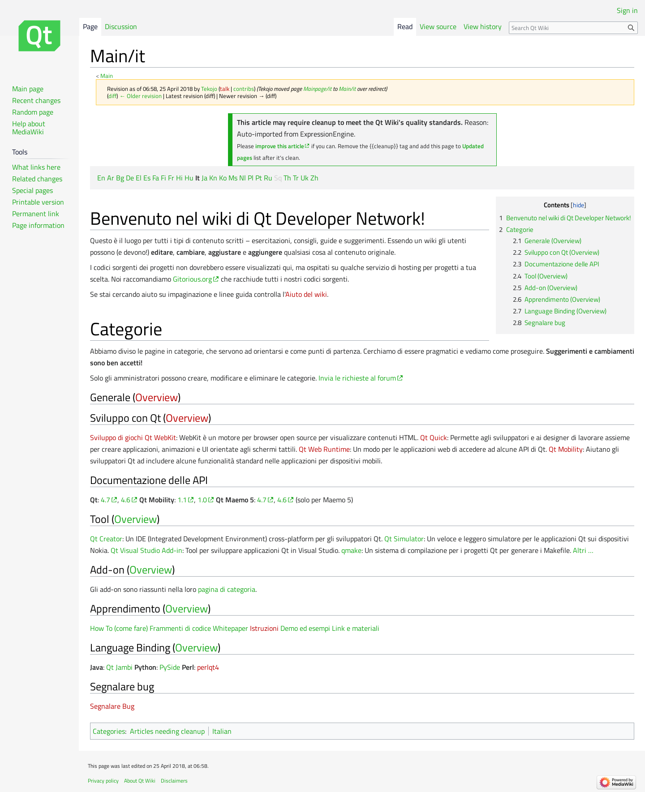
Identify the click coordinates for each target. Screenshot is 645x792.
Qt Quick (433, 437)
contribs (243, 88)
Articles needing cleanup (167, 731)
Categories (109, 731)
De (130, 177)
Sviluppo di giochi (116, 437)
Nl (242, 177)
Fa (155, 177)
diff (112, 95)
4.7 (105, 499)
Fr (171, 177)
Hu (189, 177)
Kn (213, 177)
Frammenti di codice (180, 628)
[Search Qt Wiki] (573, 27)
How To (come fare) (119, 628)
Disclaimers (174, 780)
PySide (169, 667)
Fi (163, 177)
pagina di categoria (226, 589)
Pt (258, 177)
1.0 (202, 499)
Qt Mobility (566, 449)
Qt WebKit (160, 437)
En (101, 177)
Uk (305, 177)
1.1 (182, 499)
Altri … (583, 550)
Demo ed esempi (305, 628)
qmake (351, 550)
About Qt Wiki (139, 780)
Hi (179, 177)
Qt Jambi (119, 667)
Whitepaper (230, 628)
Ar (110, 177)
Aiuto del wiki (306, 294)
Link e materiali (355, 628)
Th (287, 177)
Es (146, 177)
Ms (232, 177)
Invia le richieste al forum (357, 377)
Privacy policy (103, 780)
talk (224, 88)
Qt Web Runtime (324, 449)
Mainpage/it (317, 88)
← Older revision (140, 95)
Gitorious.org (192, 279)
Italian (222, 731)
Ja (204, 177)
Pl (251, 177)
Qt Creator (106, 538)
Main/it (347, 88)
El (139, 177)
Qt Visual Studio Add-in (146, 550)
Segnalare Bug (112, 706)
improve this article (279, 145)
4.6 (125, 499)
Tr (296, 177)
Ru (268, 177)
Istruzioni (264, 628)
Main (106, 75)
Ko (223, 177)
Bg (120, 177)
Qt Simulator (404, 538)
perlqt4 (208, 667)
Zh (314, 177)
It (197, 177)
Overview (156, 397)
